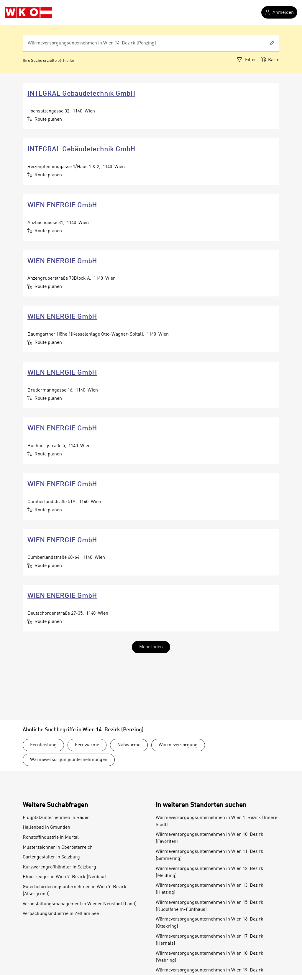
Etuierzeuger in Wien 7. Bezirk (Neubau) (64, 877)
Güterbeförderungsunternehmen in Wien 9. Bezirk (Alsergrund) (75, 890)
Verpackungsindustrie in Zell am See (61, 913)
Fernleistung (43, 745)
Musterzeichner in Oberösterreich (58, 847)
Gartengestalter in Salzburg (51, 857)
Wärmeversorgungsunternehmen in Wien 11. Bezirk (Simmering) (209, 855)
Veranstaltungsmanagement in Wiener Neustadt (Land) (80, 904)
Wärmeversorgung (178, 745)
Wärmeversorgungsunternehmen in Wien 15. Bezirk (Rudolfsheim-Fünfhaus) (209, 906)
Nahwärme (128, 745)
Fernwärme (87, 745)
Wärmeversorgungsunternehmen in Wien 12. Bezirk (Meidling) (209, 872)
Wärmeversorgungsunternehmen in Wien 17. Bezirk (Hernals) (209, 940)
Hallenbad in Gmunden (46, 827)
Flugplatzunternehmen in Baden (56, 817)
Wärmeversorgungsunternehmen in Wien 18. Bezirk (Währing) (209, 957)
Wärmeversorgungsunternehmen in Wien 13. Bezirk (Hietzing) (209, 889)
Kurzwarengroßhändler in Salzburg (59, 867)
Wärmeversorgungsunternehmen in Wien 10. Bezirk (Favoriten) (209, 838)
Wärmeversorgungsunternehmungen (68, 759)
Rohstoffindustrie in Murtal (51, 837)
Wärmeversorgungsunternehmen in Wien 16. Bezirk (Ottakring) (209, 923)
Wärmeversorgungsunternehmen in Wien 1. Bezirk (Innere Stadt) (216, 821)
